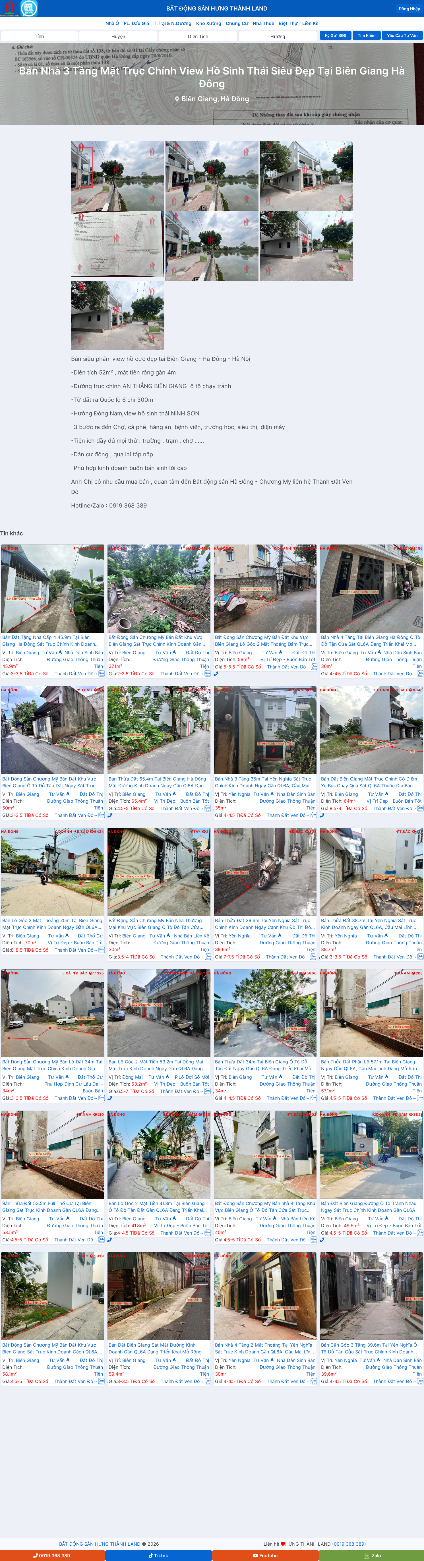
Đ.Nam (296, 690)
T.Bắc (400, 548)
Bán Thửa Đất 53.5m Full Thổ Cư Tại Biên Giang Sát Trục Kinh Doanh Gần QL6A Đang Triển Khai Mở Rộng (49, 1207)
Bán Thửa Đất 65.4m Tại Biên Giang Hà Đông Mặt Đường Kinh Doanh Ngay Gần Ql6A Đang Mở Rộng (157, 783)
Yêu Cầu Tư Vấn (402, 35)
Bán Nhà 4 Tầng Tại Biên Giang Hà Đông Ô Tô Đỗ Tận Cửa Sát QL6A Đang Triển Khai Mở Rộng (370, 641)
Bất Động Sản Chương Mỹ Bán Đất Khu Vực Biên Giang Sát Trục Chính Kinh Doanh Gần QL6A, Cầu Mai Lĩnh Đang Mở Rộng (155, 641)
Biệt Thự (288, 23)
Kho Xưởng (208, 23)
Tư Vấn (52, 652)
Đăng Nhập (409, 8)
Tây (195, 831)
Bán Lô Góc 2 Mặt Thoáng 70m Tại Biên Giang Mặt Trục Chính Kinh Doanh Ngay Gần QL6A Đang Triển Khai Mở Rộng (52, 924)
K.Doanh (282, 548)
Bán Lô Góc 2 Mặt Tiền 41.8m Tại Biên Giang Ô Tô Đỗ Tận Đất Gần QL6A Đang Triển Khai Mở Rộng (157, 1207)
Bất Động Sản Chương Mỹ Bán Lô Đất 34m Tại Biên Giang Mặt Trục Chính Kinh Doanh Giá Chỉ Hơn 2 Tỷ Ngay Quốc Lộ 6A (52, 1066)
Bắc (189, 690)
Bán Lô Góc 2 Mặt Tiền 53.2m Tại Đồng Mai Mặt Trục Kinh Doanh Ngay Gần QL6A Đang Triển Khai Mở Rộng (156, 1066)
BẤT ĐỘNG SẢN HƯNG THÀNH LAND (99, 1544)
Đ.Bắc (84, 690)
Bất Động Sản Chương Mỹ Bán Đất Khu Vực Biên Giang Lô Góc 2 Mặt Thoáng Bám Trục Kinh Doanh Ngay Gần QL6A (262, 641)
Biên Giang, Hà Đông (215, 99)
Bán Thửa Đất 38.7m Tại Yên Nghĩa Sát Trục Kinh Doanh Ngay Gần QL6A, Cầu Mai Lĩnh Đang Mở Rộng (368, 924)
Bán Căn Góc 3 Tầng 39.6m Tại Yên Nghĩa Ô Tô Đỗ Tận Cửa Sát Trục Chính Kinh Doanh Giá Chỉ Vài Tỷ (369, 1349)
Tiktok (158, 1555)
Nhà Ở (112, 23)
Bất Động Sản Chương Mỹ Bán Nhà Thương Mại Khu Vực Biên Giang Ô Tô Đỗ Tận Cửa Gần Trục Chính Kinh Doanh (155, 924)
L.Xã (67, 973)
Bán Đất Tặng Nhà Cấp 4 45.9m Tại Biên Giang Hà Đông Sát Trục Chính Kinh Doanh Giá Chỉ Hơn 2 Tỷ (48, 641)
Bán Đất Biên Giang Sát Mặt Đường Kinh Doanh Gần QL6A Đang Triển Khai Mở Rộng (155, 1348)
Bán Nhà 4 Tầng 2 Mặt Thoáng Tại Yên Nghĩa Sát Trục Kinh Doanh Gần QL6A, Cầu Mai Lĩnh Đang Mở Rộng (264, 1349)
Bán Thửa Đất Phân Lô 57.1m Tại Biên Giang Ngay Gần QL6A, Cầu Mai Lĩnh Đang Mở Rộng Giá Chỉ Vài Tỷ (370, 1066)
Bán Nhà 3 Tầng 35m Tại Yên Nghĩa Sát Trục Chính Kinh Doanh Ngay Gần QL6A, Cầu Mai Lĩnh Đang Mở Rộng (263, 783)
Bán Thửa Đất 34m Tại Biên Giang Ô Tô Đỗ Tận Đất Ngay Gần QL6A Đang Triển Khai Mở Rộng (263, 1066)
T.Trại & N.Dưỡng (172, 23)
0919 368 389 (349, 1544)
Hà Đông (10, 548)
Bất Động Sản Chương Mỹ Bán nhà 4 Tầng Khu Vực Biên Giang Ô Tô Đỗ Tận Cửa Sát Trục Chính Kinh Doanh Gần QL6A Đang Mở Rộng (265, 1207)
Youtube (265, 1555)
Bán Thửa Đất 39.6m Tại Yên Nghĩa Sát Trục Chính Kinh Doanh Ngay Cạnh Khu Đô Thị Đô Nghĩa (263, 924)
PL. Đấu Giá (136, 23)
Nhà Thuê (263, 23)
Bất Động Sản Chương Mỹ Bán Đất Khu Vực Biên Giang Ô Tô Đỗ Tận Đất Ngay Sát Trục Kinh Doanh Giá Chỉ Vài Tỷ (49, 783)
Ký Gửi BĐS (335, 35)
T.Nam (80, 548)
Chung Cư (237, 23)
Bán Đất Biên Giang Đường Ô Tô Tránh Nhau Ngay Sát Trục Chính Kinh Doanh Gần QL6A (368, 1206)
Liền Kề (310, 23)
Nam (189, 1256)
